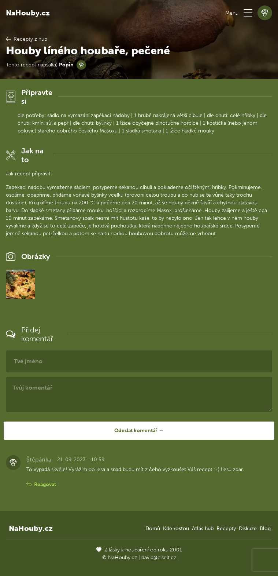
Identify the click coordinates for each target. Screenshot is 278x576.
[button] (247, 12)
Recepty (226, 528)
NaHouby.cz (28, 12)
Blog (265, 528)
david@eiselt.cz (158, 557)
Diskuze (248, 528)
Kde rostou (176, 528)
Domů (152, 528)
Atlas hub (203, 528)
